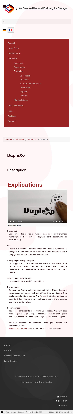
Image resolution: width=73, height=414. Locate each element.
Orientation (25, 87)
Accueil (11, 43)
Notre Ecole (13, 48)
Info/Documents (15, 105)
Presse (11, 111)
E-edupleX (18, 71)
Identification (11, 361)
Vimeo (63, 405)
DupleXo (23, 91)
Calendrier (19, 63)
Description (16, 170)
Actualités (12, 58)
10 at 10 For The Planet (30, 84)
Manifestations (21, 100)
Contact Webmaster (14, 356)
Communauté (14, 53)
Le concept (25, 76)
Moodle (62, 396)
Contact (23, 95)
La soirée (24, 80)
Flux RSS (61, 401)
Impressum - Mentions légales (36, 382)
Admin (7, 345)
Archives (12, 116)
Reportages (19, 67)
